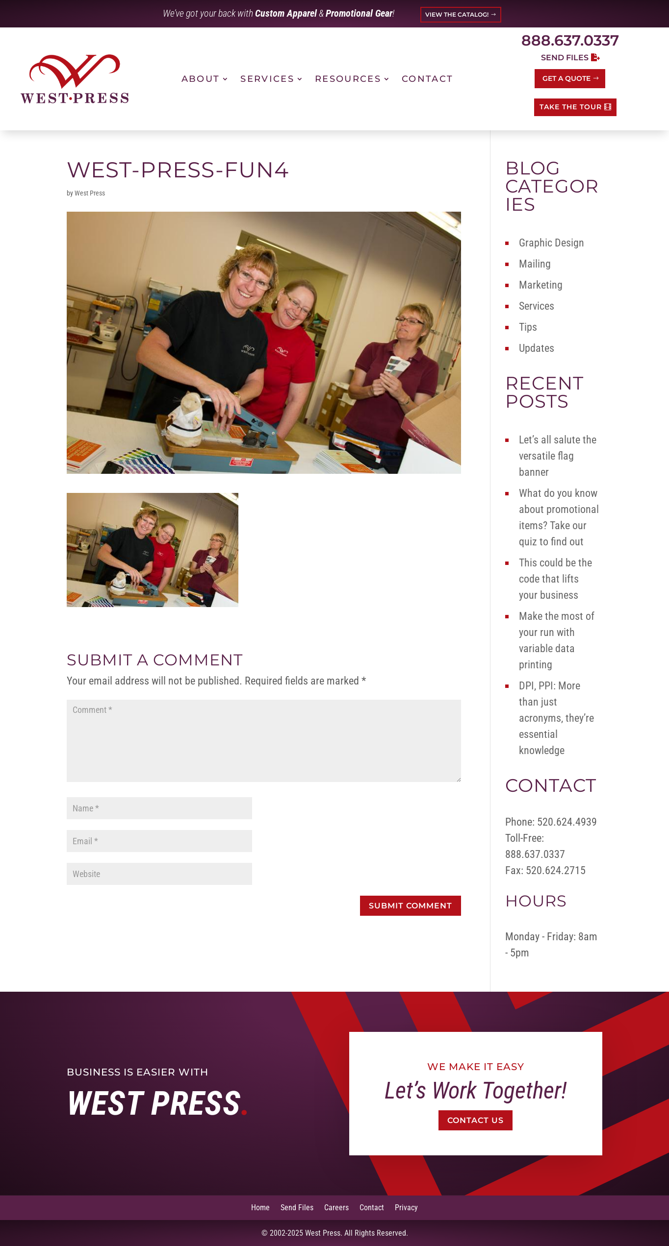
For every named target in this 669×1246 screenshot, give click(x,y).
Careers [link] (336, 1207)
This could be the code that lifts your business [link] (555, 579)
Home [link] (260, 1207)
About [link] (200, 78)
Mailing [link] (535, 264)
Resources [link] (348, 78)
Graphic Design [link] (551, 243)
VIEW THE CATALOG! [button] (457, 14)
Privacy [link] (406, 1207)
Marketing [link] (541, 285)
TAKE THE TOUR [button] (571, 106)
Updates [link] (536, 348)
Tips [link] (528, 327)
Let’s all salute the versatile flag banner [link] (557, 456)
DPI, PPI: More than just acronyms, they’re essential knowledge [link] (556, 718)
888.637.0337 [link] (570, 40)
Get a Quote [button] (566, 78)
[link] (75, 78)
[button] (410, 906)
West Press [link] (90, 193)
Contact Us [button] (476, 1120)
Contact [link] (427, 78)
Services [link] (267, 78)
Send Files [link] (297, 1207)
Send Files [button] (565, 57)
